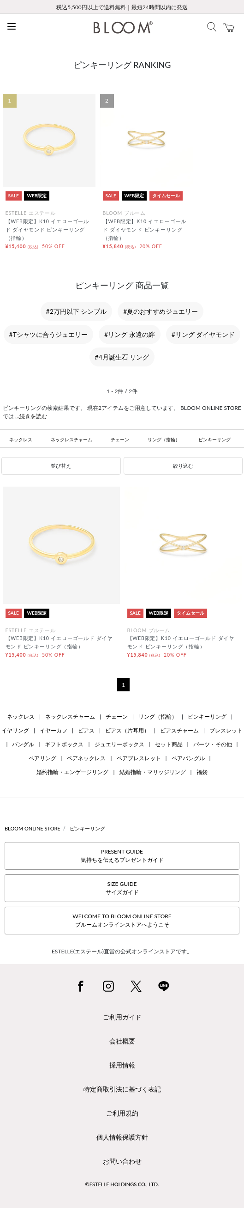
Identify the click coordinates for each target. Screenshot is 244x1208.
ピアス (86, 730)
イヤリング (15, 730)
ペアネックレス (86, 758)
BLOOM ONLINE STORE (32, 828)
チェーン (120, 439)
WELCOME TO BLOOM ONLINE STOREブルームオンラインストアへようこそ (121, 920)
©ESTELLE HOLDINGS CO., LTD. (122, 1184)
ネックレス (20, 439)
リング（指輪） (164, 439)
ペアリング (42, 758)
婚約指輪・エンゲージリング (72, 772)
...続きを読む (31, 416)
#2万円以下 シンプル (76, 311)
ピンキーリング (214, 439)
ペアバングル (188, 758)
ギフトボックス (64, 744)
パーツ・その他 (212, 744)
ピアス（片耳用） (127, 730)
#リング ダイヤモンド (203, 334)
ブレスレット (226, 730)
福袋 (202, 772)
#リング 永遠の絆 (129, 334)
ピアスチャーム (179, 730)
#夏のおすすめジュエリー (160, 311)
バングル (23, 744)
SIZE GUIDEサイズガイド (122, 888)
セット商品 (169, 744)
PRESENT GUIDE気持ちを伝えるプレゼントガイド (122, 855)
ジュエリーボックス (119, 744)
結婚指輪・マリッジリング (152, 772)
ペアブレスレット (139, 758)
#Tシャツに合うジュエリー (48, 334)
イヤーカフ (53, 730)
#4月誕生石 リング (122, 357)
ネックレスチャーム (71, 439)
